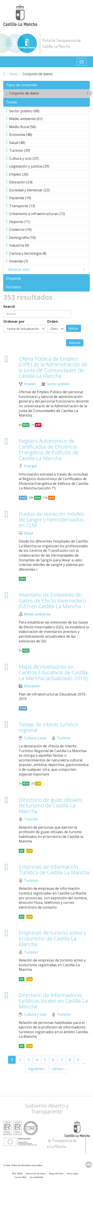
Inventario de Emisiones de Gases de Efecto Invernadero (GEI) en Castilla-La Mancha (52, 600)
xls (22, 850)
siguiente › (37, 1068)
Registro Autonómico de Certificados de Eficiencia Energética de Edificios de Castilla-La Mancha (49, 449)
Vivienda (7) (48, 261)
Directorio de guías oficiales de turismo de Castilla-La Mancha (50, 805)
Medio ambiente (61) (48, 119)
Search (9, 306)
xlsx (26, 425)
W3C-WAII (17, 1173)
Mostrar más (18, 269)
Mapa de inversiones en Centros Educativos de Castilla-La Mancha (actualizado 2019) (54, 672)
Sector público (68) (48, 111)
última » (58, 1068)
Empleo (30, 384)
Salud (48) (48, 143)
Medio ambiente (37, 614)
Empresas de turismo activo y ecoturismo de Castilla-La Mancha (52, 938)
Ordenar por (14, 321)
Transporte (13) (48, 206)
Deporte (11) (48, 222)
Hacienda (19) (48, 198)
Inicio (13, 74)
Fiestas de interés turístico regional (48, 727)
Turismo (64, 738)
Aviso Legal (72, 1173)
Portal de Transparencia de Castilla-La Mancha (61, 43)
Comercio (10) (48, 230)
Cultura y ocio (35, 738)
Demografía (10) (48, 238)
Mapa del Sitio (56, 1173)
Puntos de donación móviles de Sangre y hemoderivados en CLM (51, 519)
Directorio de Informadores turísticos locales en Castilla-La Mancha (53, 1000)
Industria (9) (48, 246)
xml (51, 497)
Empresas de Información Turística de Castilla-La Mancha (54, 869)
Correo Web (20, 1177)
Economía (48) (48, 135)
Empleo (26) (48, 174)
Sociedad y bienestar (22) (48, 190)
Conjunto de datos (48, 94)
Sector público (58, 384)
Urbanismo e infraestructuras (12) (48, 214)
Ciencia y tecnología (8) (48, 254)
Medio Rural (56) (48, 127)
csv (38, 783)
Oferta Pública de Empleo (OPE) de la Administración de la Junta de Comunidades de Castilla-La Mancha (53, 367)
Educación (32, 686)
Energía (30, 466)
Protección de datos (36, 1173)
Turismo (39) (48, 151)
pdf (38, 425)
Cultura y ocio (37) (48, 159)
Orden (52, 321)
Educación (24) (48, 182)
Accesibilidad (36, 1177)
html (23, 497)
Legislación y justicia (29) (48, 166)
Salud (28, 533)
